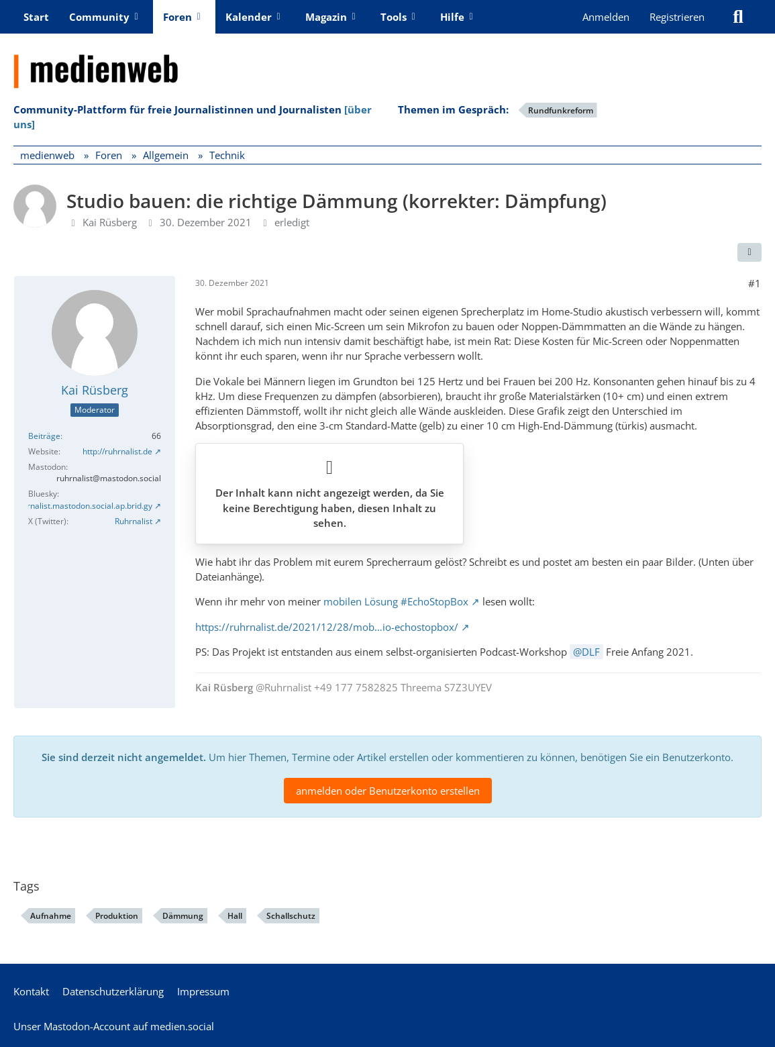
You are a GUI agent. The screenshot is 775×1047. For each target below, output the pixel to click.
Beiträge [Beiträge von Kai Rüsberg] (44, 436)
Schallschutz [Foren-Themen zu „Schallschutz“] (290, 915)
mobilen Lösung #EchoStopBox (395, 601)
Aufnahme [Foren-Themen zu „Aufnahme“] (50, 915)
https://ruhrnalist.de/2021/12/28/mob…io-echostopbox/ (326, 627)
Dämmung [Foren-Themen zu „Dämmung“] (182, 915)
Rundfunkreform (560, 110)
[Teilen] (749, 252)
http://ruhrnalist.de (117, 451)
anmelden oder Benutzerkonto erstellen (388, 790)
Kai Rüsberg (110, 222)
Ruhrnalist (133, 521)
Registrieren (677, 16)
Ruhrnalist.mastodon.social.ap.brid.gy (82, 505)
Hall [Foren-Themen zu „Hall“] (234, 915)
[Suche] (738, 17)
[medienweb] (387, 61)
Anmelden (605, 16)
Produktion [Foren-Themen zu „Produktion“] (116, 915)
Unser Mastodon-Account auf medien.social (113, 1026)
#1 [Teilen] (754, 283)
